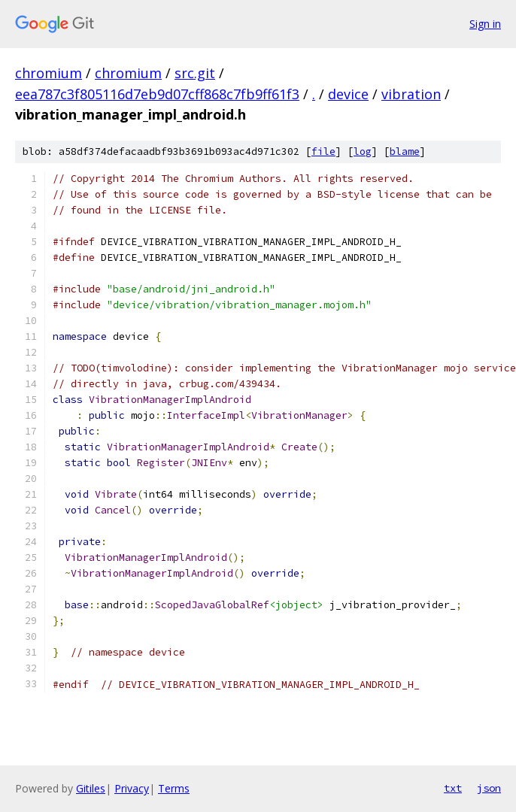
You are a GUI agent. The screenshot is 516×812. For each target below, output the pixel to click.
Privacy (131, 788)
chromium (48, 73)
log (363, 151)
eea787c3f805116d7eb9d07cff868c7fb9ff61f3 (157, 94)
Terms (174, 788)
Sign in (485, 24)
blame (405, 151)
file (323, 151)
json (489, 788)
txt (453, 788)
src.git (195, 73)
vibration (411, 94)
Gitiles (90, 788)
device (348, 94)
